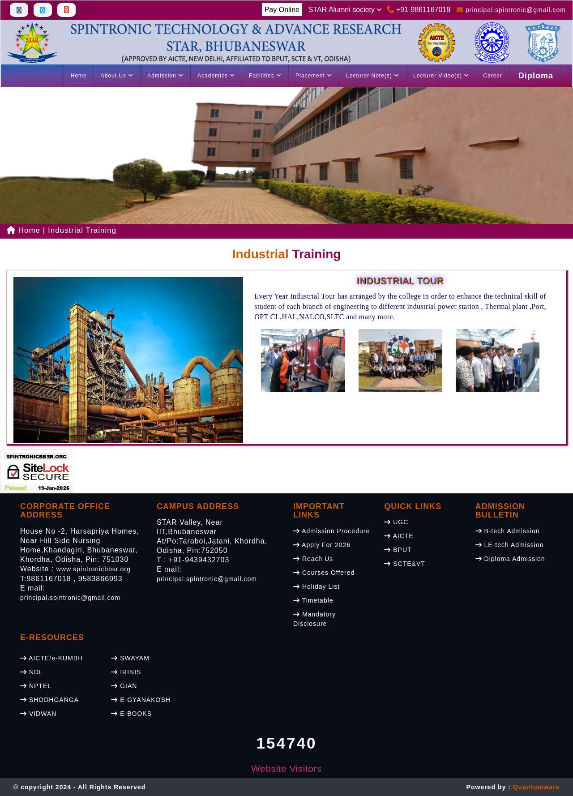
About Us (117, 76)
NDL (31, 672)
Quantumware (536, 787)
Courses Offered (324, 572)
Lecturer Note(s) (372, 76)
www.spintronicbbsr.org (93, 569)
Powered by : (513, 787)
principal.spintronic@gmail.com (70, 597)
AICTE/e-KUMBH (51, 658)
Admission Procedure (331, 531)
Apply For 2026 (322, 544)
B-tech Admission (507, 531)
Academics (216, 76)
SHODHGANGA (49, 699)
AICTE (398, 535)
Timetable (313, 600)
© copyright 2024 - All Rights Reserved (79, 787)
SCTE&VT (404, 563)
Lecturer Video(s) (441, 76)
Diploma (535, 75)
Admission (165, 76)
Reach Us (313, 558)
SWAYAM (130, 658)
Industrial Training (82, 230)
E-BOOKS (131, 713)
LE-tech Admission (509, 544)
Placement (313, 76)
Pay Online (282, 9)
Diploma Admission (510, 558)
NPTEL (35, 685)
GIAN (124, 685)
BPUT (397, 549)
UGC (396, 522)
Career (492, 76)
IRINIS (126, 672)
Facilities (265, 76)
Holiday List (316, 586)
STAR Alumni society (345, 9)
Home (79, 76)
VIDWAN (38, 713)
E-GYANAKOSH (141, 699)
